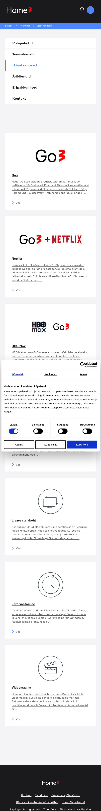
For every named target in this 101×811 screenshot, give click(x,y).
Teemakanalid (24, 54)
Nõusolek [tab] (17, 374)
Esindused (41, 795)
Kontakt (19, 98)
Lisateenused (25, 65)
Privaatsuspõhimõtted (65, 795)
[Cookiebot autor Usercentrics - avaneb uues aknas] (82, 364)
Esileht (9, 25)
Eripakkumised (24, 87)
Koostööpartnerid (73, 802)
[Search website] (81, 10)
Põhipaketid (22, 43)
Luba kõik (82, 444)
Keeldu (19, 444)
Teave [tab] (83, 374)
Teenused (25, 25)
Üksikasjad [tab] (50, 374)
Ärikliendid (21, 76)
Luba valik (50, 444)
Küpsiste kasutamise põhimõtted (37, 802)
